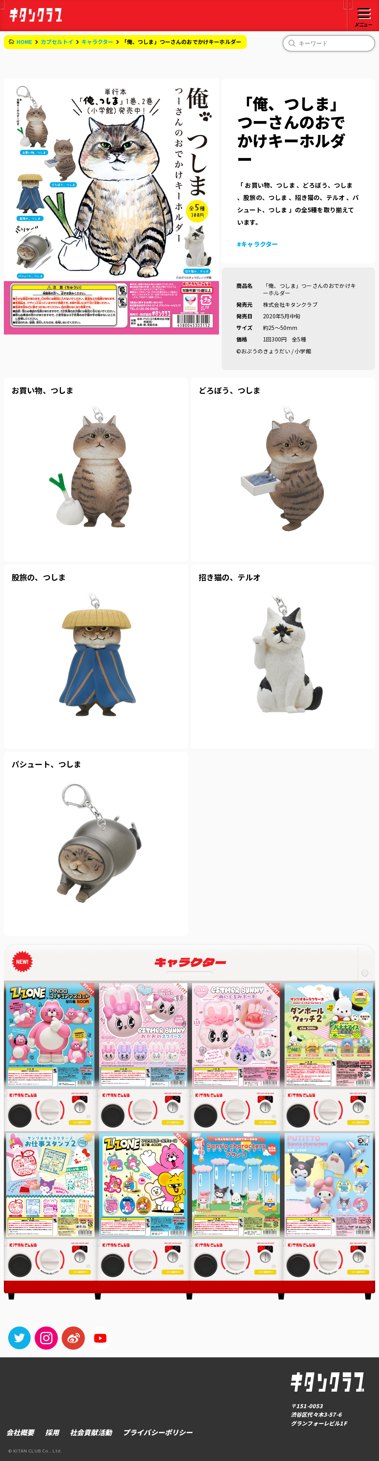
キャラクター (97, 41)
